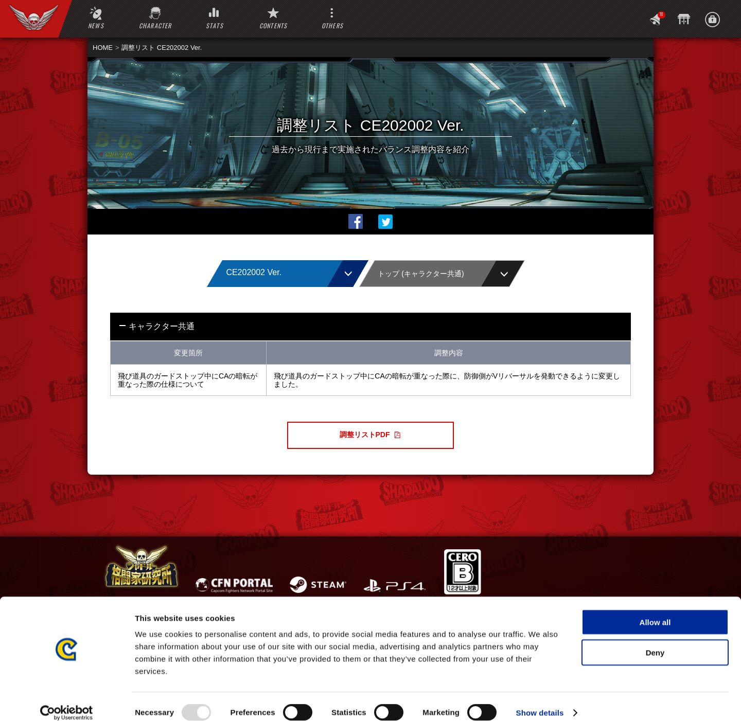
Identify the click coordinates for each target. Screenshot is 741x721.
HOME (103, 47)
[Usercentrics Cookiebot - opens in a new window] (67, 701)
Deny (655, 640)
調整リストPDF (365, 434)
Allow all (655, 610)
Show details (540, 700)
